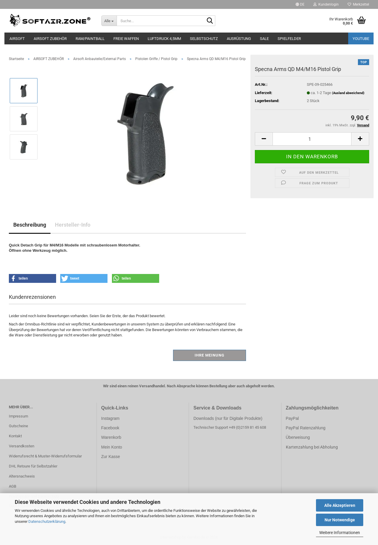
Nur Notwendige (340, 519)
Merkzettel (358, 4)
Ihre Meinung (209, 355)
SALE (264, 38)
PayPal (292, 418)
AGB (12, 486)
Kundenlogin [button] (326, 4)
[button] (300, 4)
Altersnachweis (22, 476)
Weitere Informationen (339, 532)
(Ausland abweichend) (348, 93)
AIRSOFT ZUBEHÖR (50, 38)
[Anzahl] (312, 139)
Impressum (18, 416)
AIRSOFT (17, 38)
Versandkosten (21, 446)
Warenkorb (111, 437)
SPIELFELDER (289, 38)
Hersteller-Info (72, 225)
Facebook (110, 427)
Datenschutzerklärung (46, 521)
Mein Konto (111, 447)
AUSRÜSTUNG (239, 38)
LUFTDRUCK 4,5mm (164, 38)
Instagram (110, 418)
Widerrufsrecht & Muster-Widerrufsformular (45, 456)
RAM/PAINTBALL (90, 38)
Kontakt (15, 436)
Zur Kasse (110, 456)
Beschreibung (29, 225)
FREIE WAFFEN (126, 38)
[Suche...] (109, 20)
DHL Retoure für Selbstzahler (33, 466)
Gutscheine (18, 426)
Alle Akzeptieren (339, 505)
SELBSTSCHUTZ (204, 38)
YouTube (361, 38)
